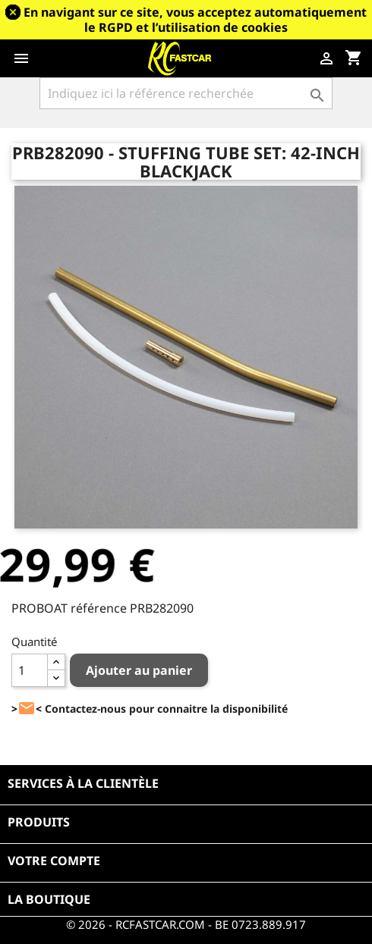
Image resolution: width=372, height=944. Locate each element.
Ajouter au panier (139, 670)
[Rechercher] (186, 93)
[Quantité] (29, 670)
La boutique (49, 899)
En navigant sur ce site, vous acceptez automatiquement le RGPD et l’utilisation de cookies (195, 20)
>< (26, 708)
